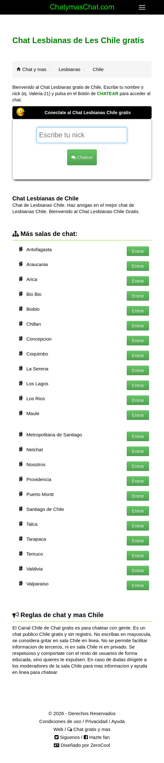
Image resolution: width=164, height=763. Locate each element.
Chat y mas (34, 69)
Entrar (138, 251)
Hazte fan (97, 737)
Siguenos (67, 737)
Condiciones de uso (60, 721)
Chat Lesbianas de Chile (45, 198)
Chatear (82, 157)
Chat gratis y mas (89, 729)
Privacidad (96, 721)
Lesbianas (69, 69)
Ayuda (118, 721)
